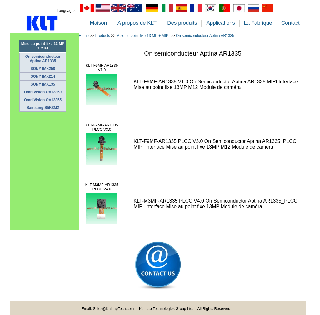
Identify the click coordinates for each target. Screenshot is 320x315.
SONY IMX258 (43, 68)
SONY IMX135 (43, 84)
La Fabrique (258, 23)
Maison (98, 23)
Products (102, 35)
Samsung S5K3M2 (43, 108)
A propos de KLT (137, 23)
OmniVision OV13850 (43, 92)
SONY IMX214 (43, 76)
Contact (290, 23)
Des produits (182, 23)
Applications (220, 23)
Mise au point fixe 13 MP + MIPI (143, 35)
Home (84, 35)
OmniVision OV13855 (43, 100)
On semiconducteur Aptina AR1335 (43, 58)
